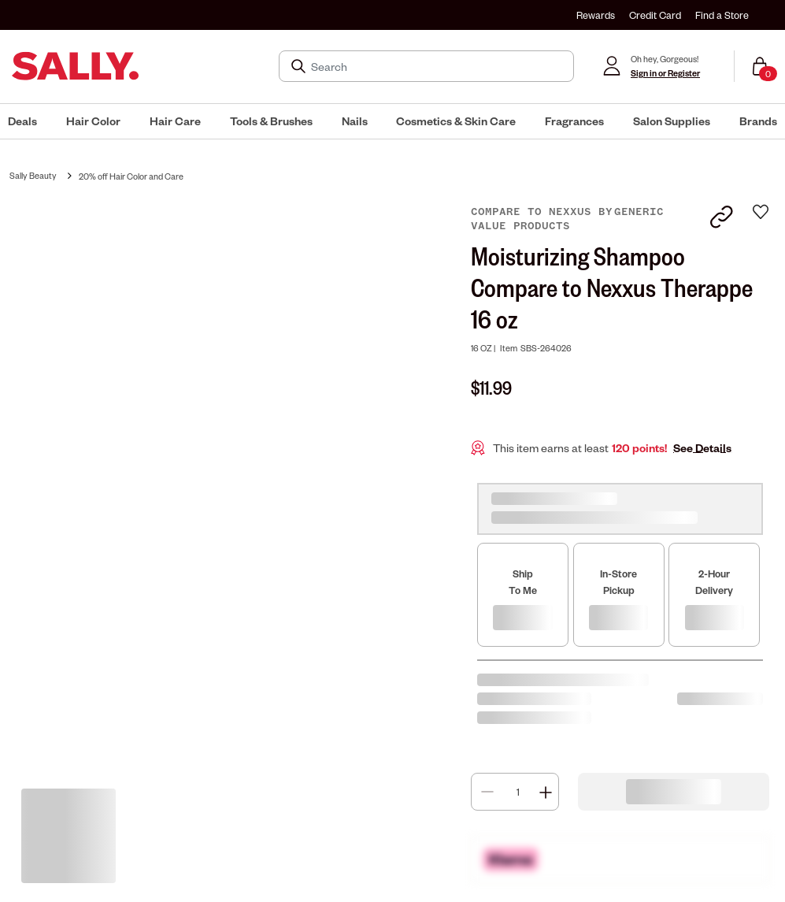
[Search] (437, 66)
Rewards (595, 15)
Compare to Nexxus (534, 212)
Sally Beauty (33, 175)
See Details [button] (702, 447)
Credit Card (655, 15)
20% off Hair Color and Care (131, 176)
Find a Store (722, 15)
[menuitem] (22, 121)
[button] (22, 121)
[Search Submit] (300, 66)
